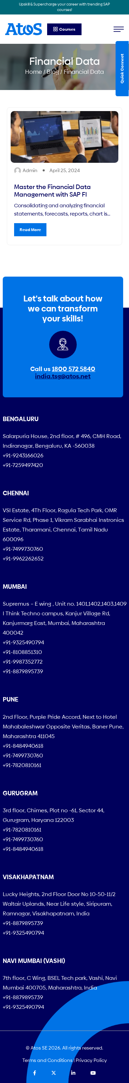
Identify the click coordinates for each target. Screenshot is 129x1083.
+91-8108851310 (22, 652)
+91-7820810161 (22, 765)
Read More (30, 229)
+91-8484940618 (23, 746)
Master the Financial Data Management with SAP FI (52, 190)
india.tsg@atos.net (62, 376)
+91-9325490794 (23, 642)
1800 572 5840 (73, 369)
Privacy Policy (91, 1060)
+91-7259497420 (23, 465)
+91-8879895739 (23, 671)
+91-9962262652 (23, 559)
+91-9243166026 (23, 455)
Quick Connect (122, 68)
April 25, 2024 (65, 170)
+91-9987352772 (23, 662)
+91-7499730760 (23, 549)
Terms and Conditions (47, 1060)
